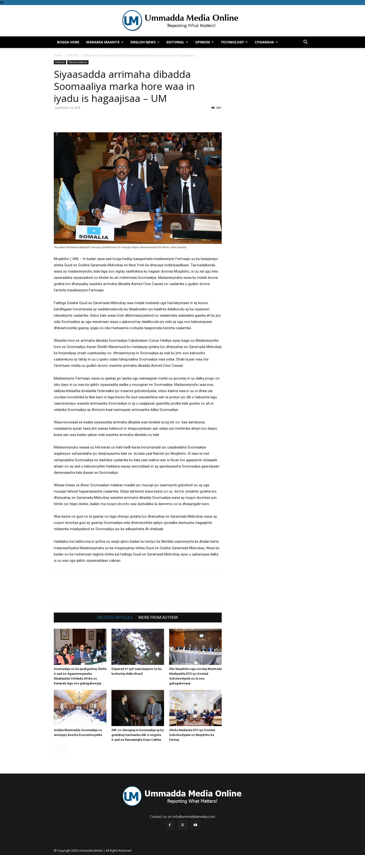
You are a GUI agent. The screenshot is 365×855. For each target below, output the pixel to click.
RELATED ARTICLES (115, 617)
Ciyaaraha (266, 42)
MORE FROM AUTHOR (158, 617)
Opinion (204, 42)
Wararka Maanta (105, 42)
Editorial (177, 42)
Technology (234, 42)
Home (58, 55)
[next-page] (65, 749)
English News (145, 42)
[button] (305, 42)
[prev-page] (57, 749)
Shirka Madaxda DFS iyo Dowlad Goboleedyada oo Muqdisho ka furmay (192, 734)
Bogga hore (68, 42)
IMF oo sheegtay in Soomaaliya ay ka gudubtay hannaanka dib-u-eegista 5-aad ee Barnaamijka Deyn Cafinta (137, 734)
